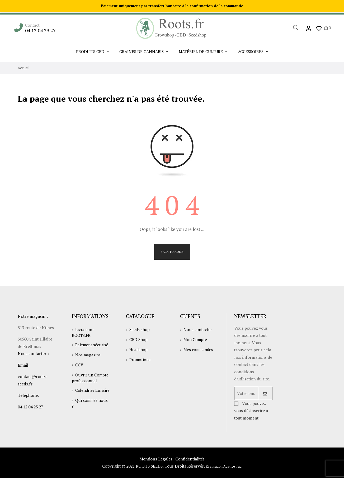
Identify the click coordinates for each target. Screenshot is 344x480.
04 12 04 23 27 (41, 30)
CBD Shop (138, 340)
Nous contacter (198, 330)
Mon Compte (196, 340)
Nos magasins (88, 355)
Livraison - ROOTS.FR (83, 332)
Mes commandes (199, 350)
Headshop (138, 350)
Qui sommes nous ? (90, 408)
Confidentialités (190, 461)
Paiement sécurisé (92, 345)
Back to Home (172, 252)
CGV (79, 365)
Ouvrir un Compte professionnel (91, 378)
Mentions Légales (155, 461)
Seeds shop (139, 330)
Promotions (140, 360)
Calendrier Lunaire (83, 393)
